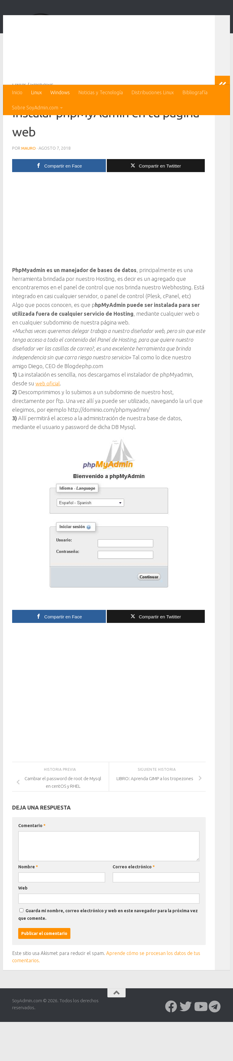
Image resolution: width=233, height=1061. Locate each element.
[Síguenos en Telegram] (215, 1045)
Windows (60, 92)
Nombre (28, 905)
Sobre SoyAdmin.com (35, 107)
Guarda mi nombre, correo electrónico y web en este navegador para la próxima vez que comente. (108, 953)
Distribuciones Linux (152, 92)
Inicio (17, 92)
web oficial (48, 422)
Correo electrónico (134, 905)
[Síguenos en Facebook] (171, 1045)
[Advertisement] (109, 260)
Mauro (28, 187)
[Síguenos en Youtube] (200, 1045)
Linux (36, 92)
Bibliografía (195, 92)
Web (23, 927)
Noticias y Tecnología (100, 92)
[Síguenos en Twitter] (186, 1045)
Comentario (32, 864)
